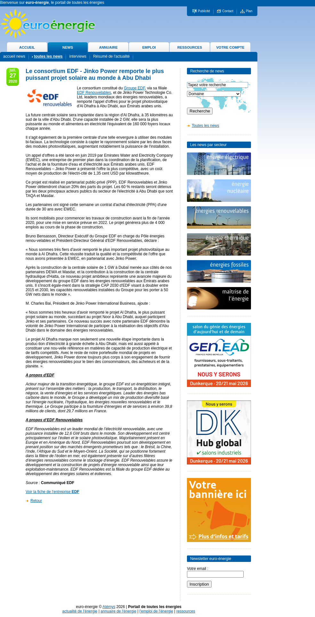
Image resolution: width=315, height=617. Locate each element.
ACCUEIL (27, 47)
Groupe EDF (134, 88)
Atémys (108, 607)
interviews (77, 56)
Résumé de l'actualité (111, 56)
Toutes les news (205, 125)
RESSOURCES (189, 47)
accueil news (14, 56)
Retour (36, 500)
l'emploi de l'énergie (156, 611)
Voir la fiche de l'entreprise (52, 491)
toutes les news (48, 56)
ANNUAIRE (108, 47)
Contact (227, 11)
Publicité (204, 11)
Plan (249, 11)
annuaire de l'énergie (118, 611)
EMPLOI (149, 47)
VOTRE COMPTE (230, 47)
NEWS (67, 47)
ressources (185, 611)
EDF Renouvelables (94, 92)
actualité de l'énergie (80, 611)
